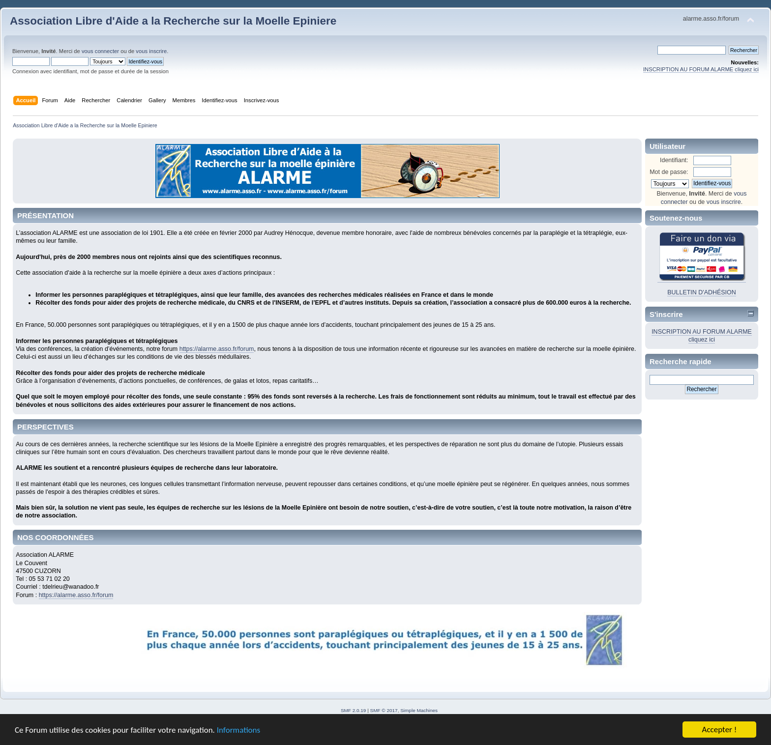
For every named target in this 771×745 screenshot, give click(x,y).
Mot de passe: (669, 172)
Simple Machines (419, 710)
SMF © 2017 (384, 710)
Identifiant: (674, 160)
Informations (238, 730)
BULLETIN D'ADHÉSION (701, 292)
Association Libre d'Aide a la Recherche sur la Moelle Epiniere (173, 21)
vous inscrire (151, 51)
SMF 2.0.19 (353, 710)
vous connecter (100, 51)
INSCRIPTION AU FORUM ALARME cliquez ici (701, 69)
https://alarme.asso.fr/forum (216, 348)
